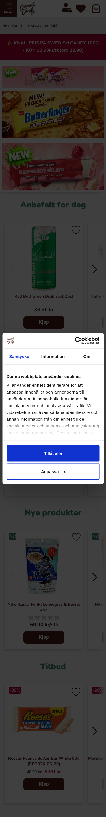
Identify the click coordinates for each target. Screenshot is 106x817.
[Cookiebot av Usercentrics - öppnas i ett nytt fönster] (75, 340)
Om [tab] (86, 356)
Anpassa (53, 471)
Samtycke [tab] (19, 356)
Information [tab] (53, 356)
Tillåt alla (53, 453)
